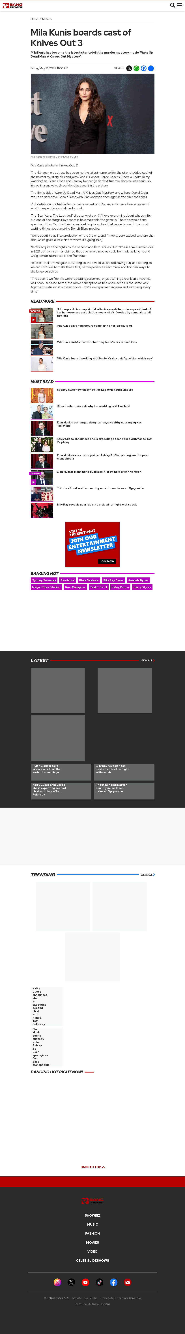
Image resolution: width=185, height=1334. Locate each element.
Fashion (92, 1233)
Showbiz (92, 1215)
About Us (77, 1298)
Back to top (92, 1167)
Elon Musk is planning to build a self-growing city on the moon (99, 472)
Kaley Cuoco (120, 587)
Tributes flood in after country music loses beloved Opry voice (100, 488)
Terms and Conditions (129, 1298)
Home (35, 19)
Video (92, 1251)
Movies (46, 19)
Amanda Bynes (138, 580)
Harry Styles (142, 587)
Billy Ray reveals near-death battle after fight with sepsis (97, 504)
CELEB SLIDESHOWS (92, 1260)
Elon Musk (67, 580)
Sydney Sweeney (44, 580)
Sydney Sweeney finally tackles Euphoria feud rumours (95, 390)
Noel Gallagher (75, 587)
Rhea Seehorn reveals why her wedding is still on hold (93, 406)
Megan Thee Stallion (46, 587)
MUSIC (92, 1224)
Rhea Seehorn (89, 580)
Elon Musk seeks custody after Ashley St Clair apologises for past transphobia (103, 457)
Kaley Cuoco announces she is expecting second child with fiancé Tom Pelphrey (104, 440)
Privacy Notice (107, 1298)
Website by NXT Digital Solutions (93, 1304)
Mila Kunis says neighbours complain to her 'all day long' (95, 326)
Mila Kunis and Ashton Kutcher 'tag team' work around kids (97, 342)
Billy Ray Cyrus (113, 580)
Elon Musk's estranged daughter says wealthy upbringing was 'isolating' (99, 424)
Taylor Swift (98, 587)
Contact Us (91, 1298)
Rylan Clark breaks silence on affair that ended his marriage (47, 769)
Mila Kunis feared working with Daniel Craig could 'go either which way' (105, 358)
